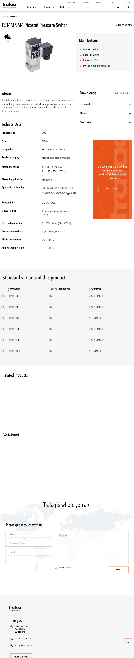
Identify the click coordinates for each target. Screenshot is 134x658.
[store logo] (9, 6)
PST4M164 (13, 296)
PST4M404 (13, 307)
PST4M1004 (13, 318)
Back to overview (125, 25)
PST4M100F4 (14, 351)
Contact (111, 2)
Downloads (71, 2)
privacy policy (70, 567)
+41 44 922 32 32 (23, 638)
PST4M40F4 (13, 340)
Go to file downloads (123, 93)
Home (4, 17)
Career (98, 2)
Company (85, 2)
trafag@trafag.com (23, 645)
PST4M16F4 (13, 329)
